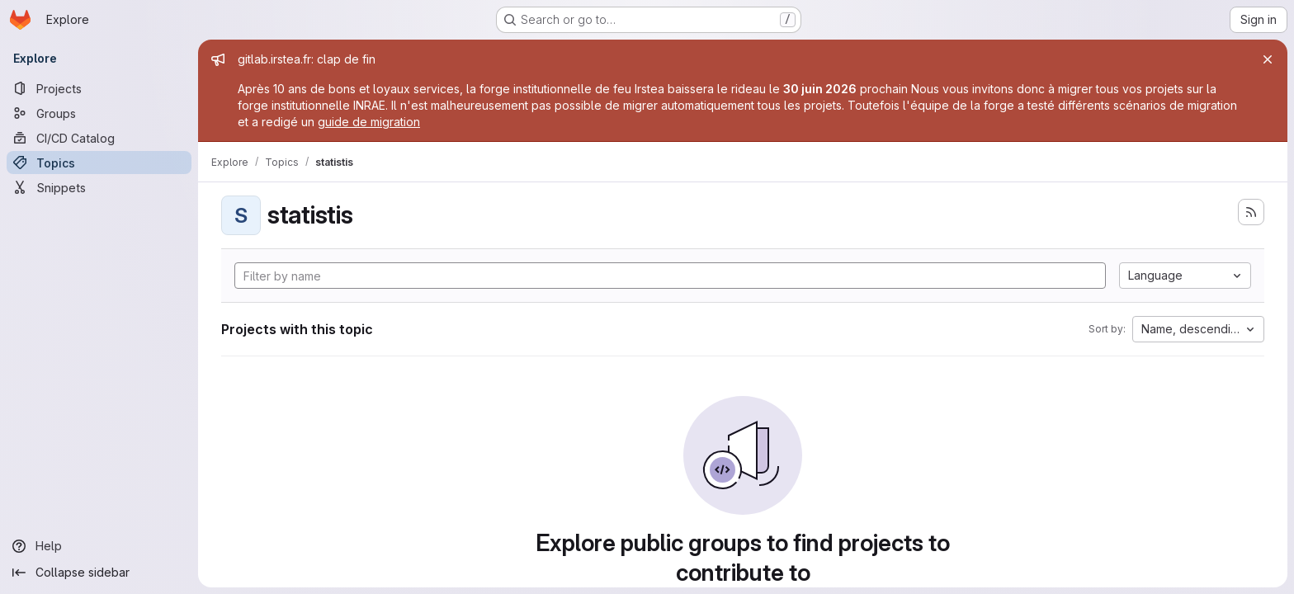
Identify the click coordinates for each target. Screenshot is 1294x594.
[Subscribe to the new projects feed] (1251, 212)
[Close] (1267, 59)
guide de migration (369, 122)
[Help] (99, 546)
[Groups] (99, 113)
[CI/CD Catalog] (99, 137)
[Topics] (99, 162)
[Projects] (99, 88)
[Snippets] (99, 187)
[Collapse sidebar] (99, 572)
